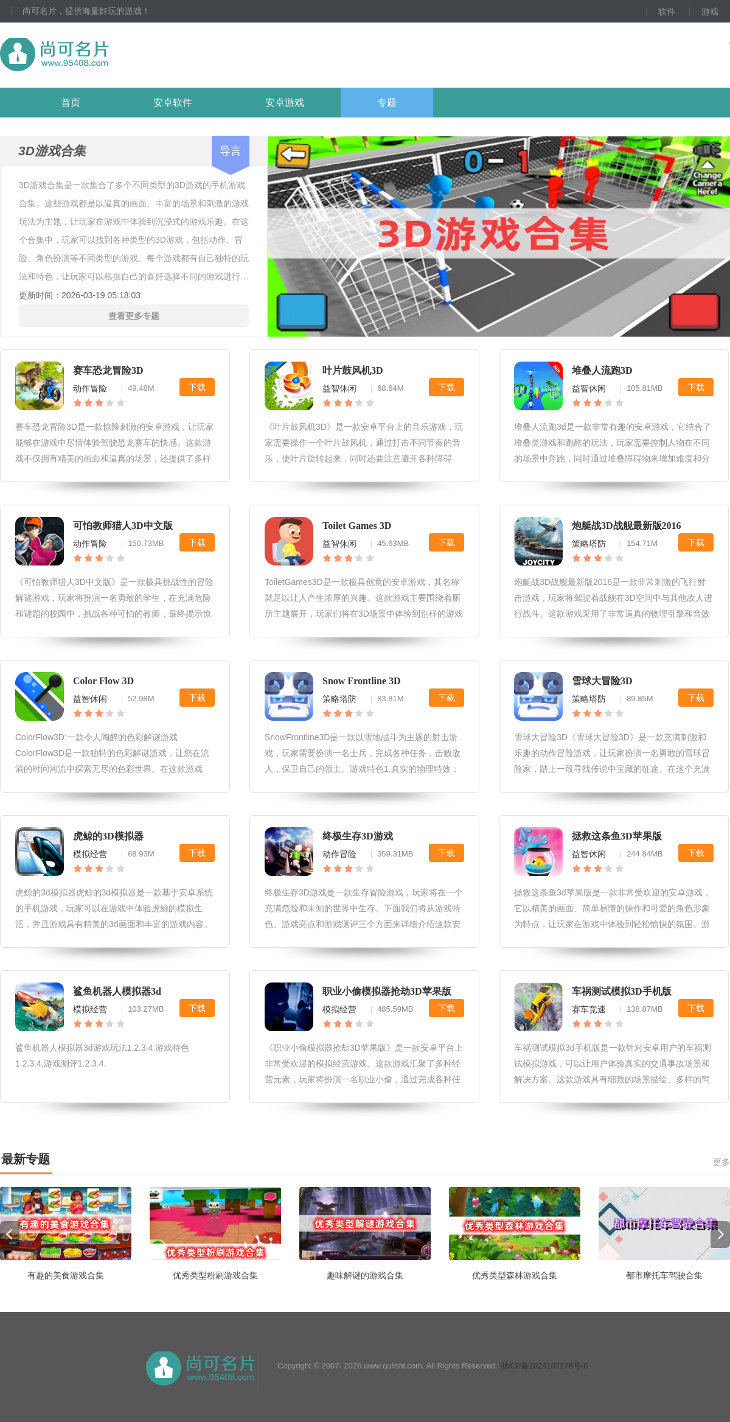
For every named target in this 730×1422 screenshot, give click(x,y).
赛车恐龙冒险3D (108, 370)
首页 (70, 102)
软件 (666, 11)
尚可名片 (121, 55)
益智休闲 (339, 388)
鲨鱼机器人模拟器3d (117, 991)
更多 (721, 1162)
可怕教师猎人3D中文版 (123, 525)
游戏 (709, 11)
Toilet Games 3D (356, 525)
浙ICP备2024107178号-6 (544, 1365)
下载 (197, 387)
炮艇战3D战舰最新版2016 (626, 525)
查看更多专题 (133, 316)
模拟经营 (90, 854)
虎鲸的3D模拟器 (108, 836)
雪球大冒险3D (602, 681)
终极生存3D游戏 (357, 836)
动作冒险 (90, 388)
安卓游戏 (284, 102)
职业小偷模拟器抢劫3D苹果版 (386, 991)
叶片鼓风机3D (352, 370)
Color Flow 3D (103, 681)
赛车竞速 (589, 1009)
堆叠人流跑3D (602, 370)
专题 (387, 102)
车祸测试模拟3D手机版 (622, 991)
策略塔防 (589, 543)
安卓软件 (172, 102)
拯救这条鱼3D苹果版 (617, 836)
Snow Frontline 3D (361, 681)
